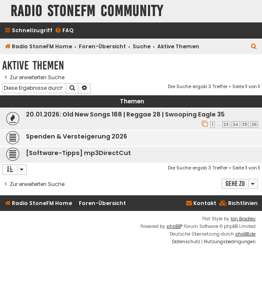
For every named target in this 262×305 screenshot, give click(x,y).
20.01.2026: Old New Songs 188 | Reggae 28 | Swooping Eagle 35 (125, 114)
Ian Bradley (243, 219)
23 (226, 124)
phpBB (174, 226)
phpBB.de (245, 234)
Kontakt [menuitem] (201, 203)
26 (254, 124)
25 (244, 124)
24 (235, 124)
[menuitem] (64, 30)
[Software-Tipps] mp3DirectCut (78, 153)
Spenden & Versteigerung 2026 (76, 136)
